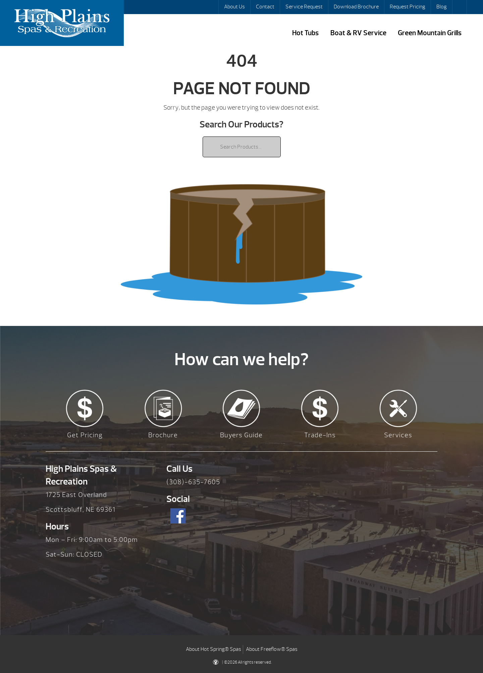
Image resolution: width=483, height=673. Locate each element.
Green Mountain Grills (430, 33)
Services (398, 435)
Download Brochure (356, 6)
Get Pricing (85, 435)
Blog (441, 6)
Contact (265, 6)
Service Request (304, 6)
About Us (234, 6)
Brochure (163, 435)
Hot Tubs (305, 33)
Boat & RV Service (358, 33)
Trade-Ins (320, 435)
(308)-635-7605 (193, 482)
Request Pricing (407, 6)
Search (460, 7)
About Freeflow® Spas (272, 649)
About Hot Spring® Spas (213, 649)
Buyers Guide (241, 435)
